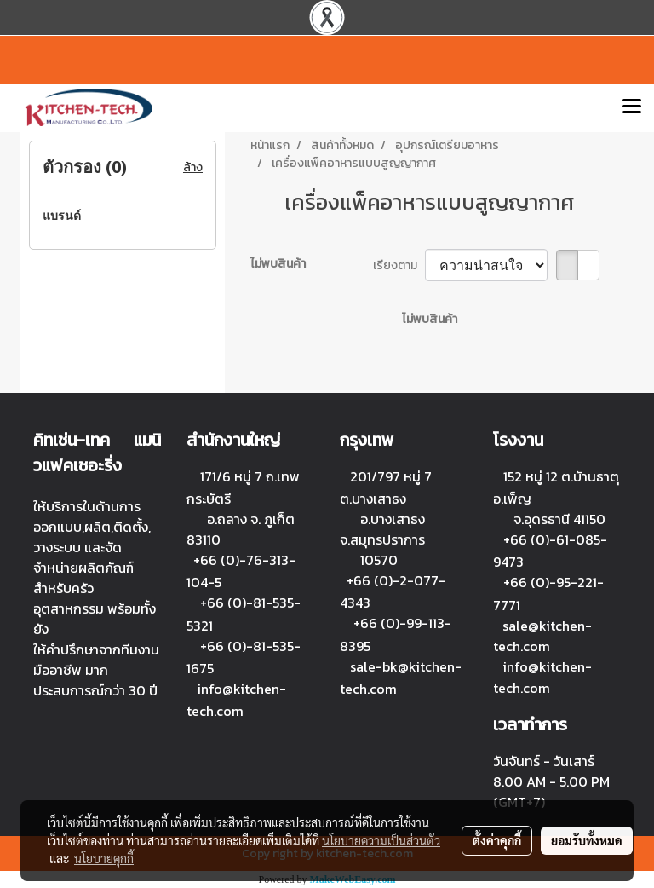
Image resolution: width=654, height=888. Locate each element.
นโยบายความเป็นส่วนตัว (381, 840)
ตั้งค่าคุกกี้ (497, 840)
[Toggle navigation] (632, 107)
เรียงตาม (399, 265)
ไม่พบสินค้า (278, 264)
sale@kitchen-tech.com (542, 636)
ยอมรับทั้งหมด (586, 840)
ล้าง (193, 167)
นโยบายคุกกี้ (104, 858)
